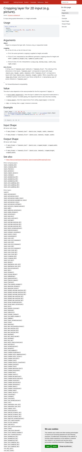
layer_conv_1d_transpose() (12, 237)
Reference (41, 2)
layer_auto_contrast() (11, 216)
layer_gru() (7, 300)
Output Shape (66, 24)
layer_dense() (8, 258)
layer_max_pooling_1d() (11, 321)
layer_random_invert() (11, 366)
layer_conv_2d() (9, 239)
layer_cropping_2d (17, 114)
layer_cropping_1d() (10, 164)
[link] (69, 442)
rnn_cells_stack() (9, 442)
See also (64, 26)
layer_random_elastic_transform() (14, 354)
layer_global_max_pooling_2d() (13, 292)
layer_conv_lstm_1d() (10, 246)
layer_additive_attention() (12, 208)
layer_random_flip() (10, 358)
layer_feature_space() (11, 275)
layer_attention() (9, 212)
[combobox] (69, 2)
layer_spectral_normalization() (14, 408)
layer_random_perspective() (12, 367)
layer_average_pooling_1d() (12, 219)
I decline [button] (54, 446)
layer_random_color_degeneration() (15, 346)
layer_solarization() (10, 400)
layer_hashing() (9, 304)
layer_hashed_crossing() (11, 302)
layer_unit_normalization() (12, 423)
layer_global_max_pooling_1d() (13, 291)
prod (16, 112)
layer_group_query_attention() (13, 298)
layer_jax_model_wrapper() (12, 310)
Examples (33, 2)
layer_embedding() (9, 271)
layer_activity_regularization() (14, 204)
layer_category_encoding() (12, 229)
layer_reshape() (9, 174)
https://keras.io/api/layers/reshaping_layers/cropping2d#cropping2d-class (28, 159)
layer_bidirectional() (11, 227)
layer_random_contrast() (11, 350)
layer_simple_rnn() (10, 398)
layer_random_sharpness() (12, 375)
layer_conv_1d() (9, 235)
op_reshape (43, 112)
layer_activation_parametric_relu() (15, 198)
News (46, 2)
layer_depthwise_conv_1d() (12, 260)
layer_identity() (9, 306)
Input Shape (65, 21)
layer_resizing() (9, 389)
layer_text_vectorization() (12, 416)
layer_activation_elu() (11, 194)
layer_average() (9, 217)
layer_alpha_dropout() (11, 210)
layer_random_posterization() (13, 369)
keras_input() (12, 99)
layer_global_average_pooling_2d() (15, 287)
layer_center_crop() (10, 231)
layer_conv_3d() (9, 242)
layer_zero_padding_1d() (11, 182)
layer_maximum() (9, 327)
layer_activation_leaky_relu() (13, 196)
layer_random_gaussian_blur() (13, 360)
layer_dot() (7, 266)
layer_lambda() (8, 312)
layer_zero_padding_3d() (11, 185)
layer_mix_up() (8, 333)
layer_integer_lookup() (11, 308)
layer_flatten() (9, 168)
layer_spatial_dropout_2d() (12, 404)
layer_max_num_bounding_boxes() (14, 319)
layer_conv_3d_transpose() (12, 244)
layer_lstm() (8, 316)
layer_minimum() (9, 331)
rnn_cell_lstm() (9, 439)
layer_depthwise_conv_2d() (12, 262)
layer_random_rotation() (11, 371)
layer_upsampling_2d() (11, 178)
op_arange (11, 112)
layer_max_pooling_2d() (11, 323)
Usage (64, 10)
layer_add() (7, 206)
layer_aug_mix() (9, 214)
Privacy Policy (69, 442)
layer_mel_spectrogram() (11, 329)
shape (6, 115)
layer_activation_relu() (11, 200)
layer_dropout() (9, 267)
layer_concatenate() (10, 233)
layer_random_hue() (10, 364)
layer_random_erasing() (11, 356)
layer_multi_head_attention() (13, 335)
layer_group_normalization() (13, 296)
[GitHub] (77, 2)
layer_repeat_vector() (11, 172)
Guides (26, 2)
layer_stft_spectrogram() (12, 410)
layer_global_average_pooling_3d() (15, 289)
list (14, 30)
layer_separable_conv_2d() (12, 396)
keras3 (6, 2)
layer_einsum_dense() (10, 269)
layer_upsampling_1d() (11, 176)
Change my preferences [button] (66, 446)
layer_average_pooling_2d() (12, 221)
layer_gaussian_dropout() (12, 281)
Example (64, 18)
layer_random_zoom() (10, 381)
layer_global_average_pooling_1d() (15, 285)
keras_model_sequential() (16, 94)
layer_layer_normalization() (13, 314)
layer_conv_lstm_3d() (10, 250)
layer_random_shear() (10, 377)
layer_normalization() (11, 339)
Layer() (6, 191)
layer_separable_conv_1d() (12, 394)
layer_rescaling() (9, 385)
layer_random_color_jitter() (13, 348)
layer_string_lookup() (11, 412)
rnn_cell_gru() (8, 437)
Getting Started (18, 2)
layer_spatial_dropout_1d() (12, 402)
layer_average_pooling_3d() (12, 223)
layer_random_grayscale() (12, 362)
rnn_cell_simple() (9, 441)
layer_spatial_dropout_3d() (12, 406)
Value (63, 16)
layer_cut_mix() (9, 256)
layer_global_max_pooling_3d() (13, 294)
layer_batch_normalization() (13, 225)
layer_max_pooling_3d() (11, 325)
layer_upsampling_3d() (11, 180)
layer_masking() (9, 317)
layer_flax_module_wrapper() (13, 279)
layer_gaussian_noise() (11, 283)
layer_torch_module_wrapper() (13, 421)
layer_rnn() (7, 392)
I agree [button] (48, 446)
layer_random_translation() (12, 379)
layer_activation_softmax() (12, 202)
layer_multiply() (9, 337)
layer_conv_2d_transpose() (12, 241)
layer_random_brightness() (12, 344)
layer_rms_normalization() (12, 391)
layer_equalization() (10, 273)
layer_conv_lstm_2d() (10, 248)
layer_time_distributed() (12, 419)
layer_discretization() (11, 264)
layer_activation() (10, 192)
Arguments (65, 13)
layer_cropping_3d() (10, 166)
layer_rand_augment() (10, 342)
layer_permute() (9, 170)
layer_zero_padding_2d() (11, 184)
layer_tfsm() (8, 417)
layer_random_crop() (10, 352)
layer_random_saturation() (12, 373)
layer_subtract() (9, 414)
